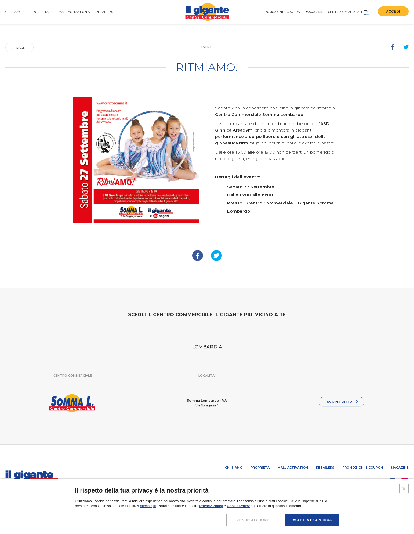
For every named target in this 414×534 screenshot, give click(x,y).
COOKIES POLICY (372, 516)
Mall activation (293, 467)
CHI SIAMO (15, 12)
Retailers (104, 12)
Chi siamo (233, 467)
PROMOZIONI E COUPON (281, 12)
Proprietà (260, 467)
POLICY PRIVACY (337, 516)
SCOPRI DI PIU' (343, 407)
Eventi (207, 47)
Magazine (400, 467)
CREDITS (401, 516)
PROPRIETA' (42, 12)
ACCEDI (393, 11)
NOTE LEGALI (305, 516)
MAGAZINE (314, 12)
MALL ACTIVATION (74, 12)
